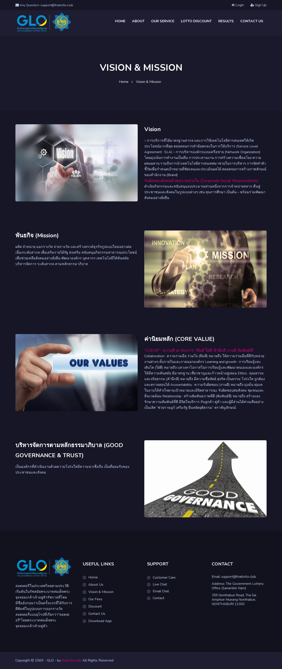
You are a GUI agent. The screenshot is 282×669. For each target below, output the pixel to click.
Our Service (162, 21)
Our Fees (95, 599)
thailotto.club (72, 660)
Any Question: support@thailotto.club (48, 5)
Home (120, 21)
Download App (100, 621)
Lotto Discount (196, 21)
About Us (95, 585)
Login (238, 5)
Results (226, 21)
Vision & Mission (100, 592)
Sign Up (258, 5)
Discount (95, 606)
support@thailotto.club (238, 577)
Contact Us (251, 21)
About (138, 21)
